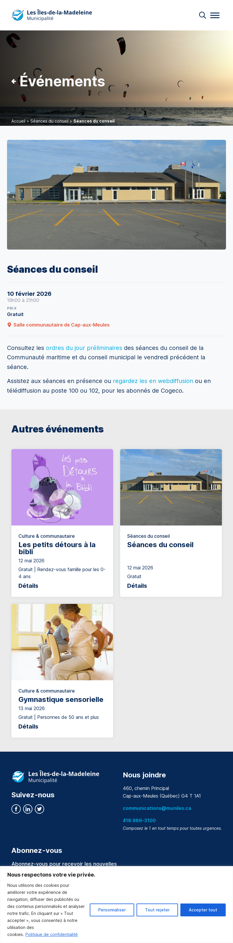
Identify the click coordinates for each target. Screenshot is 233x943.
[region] (116, 904)
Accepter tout (203, 909)
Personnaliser (112, 909)
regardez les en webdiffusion (153, 380)
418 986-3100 (139, 820)
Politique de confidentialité (51, 934)
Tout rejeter (157, 909)
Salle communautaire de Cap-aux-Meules (58, 325)
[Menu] (215, 15)
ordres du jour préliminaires (84, 347)
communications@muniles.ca (157, 808)
